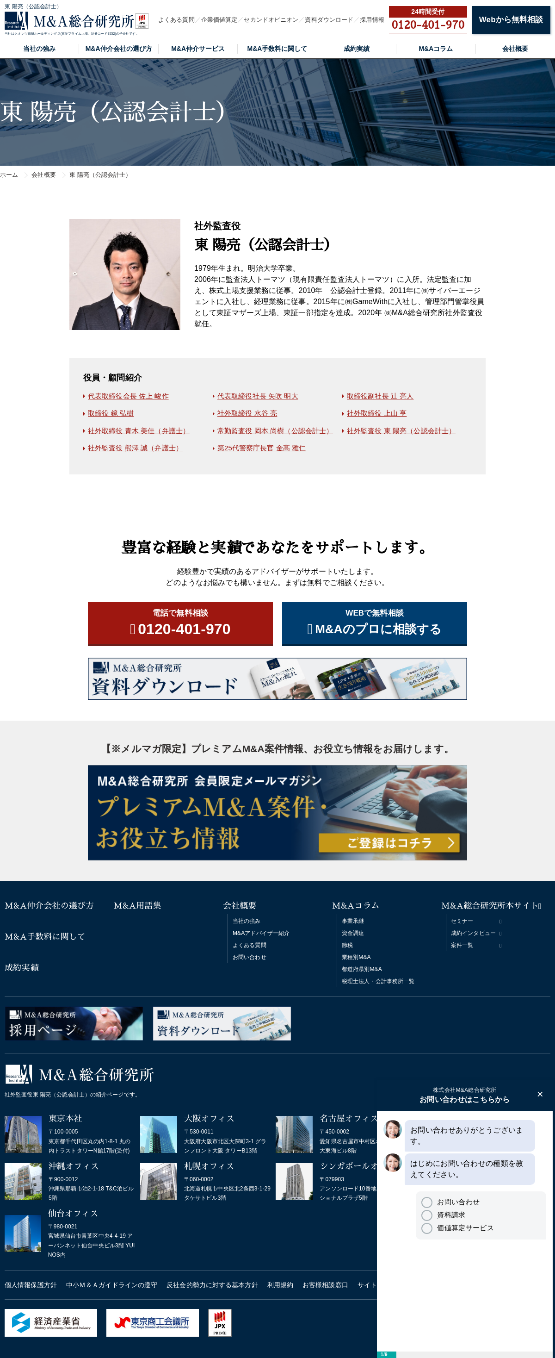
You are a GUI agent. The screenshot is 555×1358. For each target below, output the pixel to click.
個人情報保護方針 (31, 1285)
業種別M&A (356, 957)
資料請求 (443, 1215)
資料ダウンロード (329, 19)
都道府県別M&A (362, 969)
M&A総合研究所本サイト (490, 906)
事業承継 (353, 921)
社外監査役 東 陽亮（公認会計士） (401, 431)
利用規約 (280, 1285)
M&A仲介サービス (198, 48)
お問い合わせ (249, 957)
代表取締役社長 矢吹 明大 (257, 396)
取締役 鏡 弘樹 (111, 413)
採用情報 (372, 19)
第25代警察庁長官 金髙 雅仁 (261, 448)
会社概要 (515, 48)
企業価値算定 (219, 19)
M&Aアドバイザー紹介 (261, 933)
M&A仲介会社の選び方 (119, 48)
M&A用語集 (137, 906)
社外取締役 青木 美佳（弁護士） (139, 431)
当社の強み (39, 48)
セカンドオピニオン (271, 19)
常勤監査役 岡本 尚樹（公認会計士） (275, 431)
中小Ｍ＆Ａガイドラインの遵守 (111, 1285)
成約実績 (357, 48)
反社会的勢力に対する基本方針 (212, 1285)
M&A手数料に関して (277, 48)
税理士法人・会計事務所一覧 (378, 981)
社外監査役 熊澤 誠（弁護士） (135, 448)
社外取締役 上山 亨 (377, 413)
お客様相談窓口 (325, 1285)
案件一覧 (462, 945)
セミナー (462, 921)
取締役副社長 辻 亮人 (380, 396)
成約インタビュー (473, 933)
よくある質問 (176, 19)
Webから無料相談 (511, 19)
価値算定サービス (457, 1228)
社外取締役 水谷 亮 (247, 413)
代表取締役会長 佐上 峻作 (128, 396)
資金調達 (353, 933)
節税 (347, 945)
